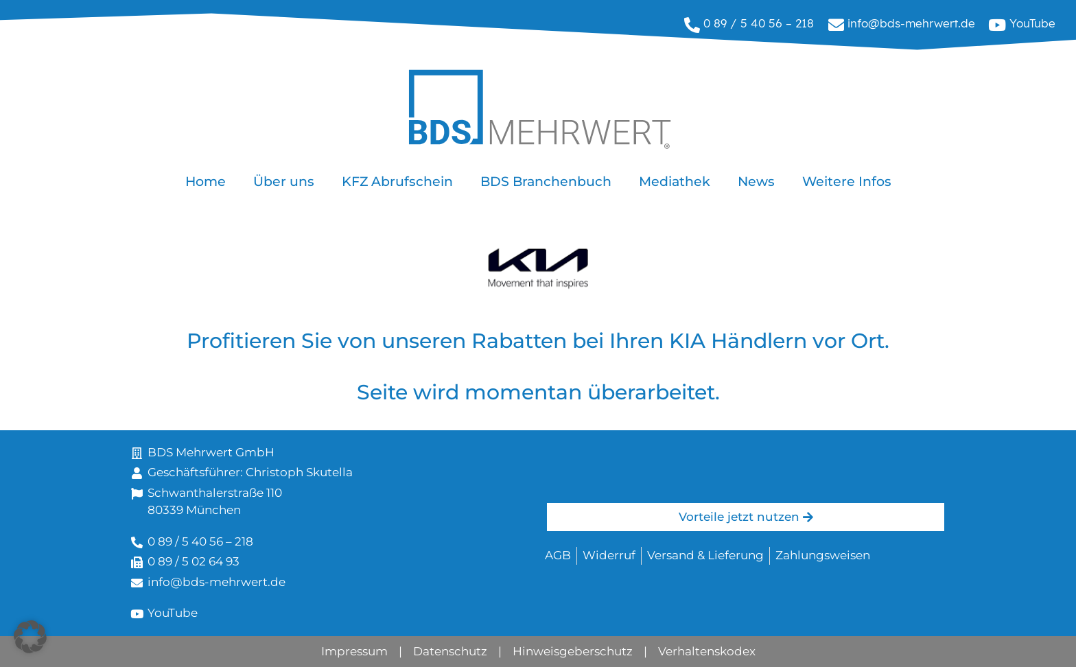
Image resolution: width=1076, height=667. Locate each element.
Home (205, 181)
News (756, 181)
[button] (30, 637)
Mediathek (674, 181)
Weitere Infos (846, 181)
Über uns (283, 181)
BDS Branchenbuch (545, 181)
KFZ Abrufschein (397, 181)
